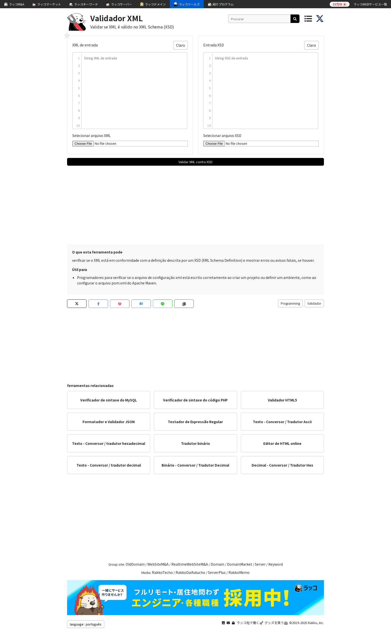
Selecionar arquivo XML (91, 135)
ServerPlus (217, 572)
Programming (290, 303)
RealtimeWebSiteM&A (189, 564)
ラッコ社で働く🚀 (250, 622)
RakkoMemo (239, 572)
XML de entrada (85, 44)
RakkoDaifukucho (190, 572)
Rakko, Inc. (316, 622)
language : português (85, 624)
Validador (314, 303)
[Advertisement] (195, 204)
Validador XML (116, 17)
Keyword (275, 564)
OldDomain (135, 564)
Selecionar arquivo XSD (222, 135)
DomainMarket (239, 564)
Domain (217, 564)
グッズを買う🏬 (276, 622)
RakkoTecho (162, 572)
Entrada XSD (213, 44)
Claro (180, 45)
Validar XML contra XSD (195, 161)
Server (260, 564)
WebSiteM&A (158, 564)
